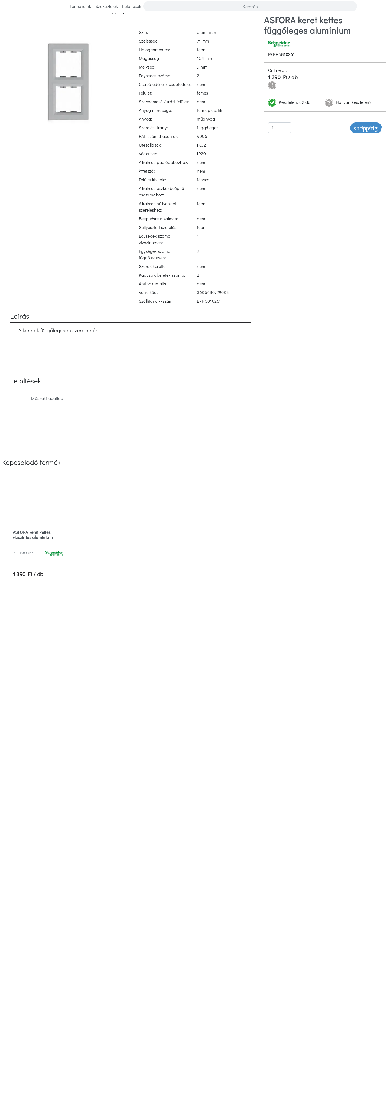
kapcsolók (38, 24)
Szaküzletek (107, 6)
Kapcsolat (78, 981)
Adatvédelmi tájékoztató (298, 992)
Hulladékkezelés (195, 992)
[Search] (250, 6)
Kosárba (366, 140)
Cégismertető (82, 1003)
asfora (59, 24)
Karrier (76, 970)
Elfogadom (40, 1093)
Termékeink (80, 6)
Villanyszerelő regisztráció (294, 1003)
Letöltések (131, 6)
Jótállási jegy (195, 1003)
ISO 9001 (195, 1014)
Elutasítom (68, 1093)
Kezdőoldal (13, 24)
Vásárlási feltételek (301, 981)
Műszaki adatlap (40, 265)
